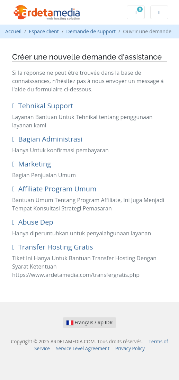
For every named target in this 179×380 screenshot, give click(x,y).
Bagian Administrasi (47, 139)
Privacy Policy (130, 348)
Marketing (31, 164)
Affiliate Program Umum (54, 188)
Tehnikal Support (42, 105)
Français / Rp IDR (89, 322)
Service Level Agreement (82, 348)
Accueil (13, 31)
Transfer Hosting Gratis (52, 247)
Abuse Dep (32, 222)
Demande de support (91, 31)
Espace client (44, 31)
